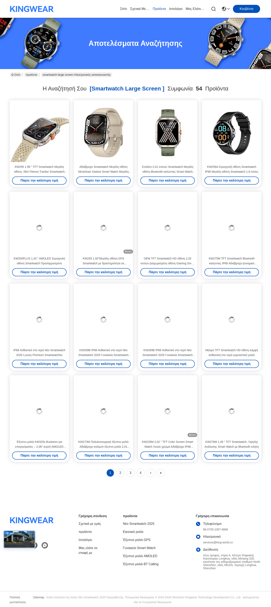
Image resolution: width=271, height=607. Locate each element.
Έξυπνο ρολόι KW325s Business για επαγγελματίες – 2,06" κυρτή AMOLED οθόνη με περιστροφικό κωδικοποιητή (39, 446)
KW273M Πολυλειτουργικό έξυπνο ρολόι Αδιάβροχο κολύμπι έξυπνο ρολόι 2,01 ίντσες (103, 446)
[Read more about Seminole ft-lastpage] (160, 473)
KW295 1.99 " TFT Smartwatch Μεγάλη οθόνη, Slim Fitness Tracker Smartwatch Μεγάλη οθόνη (39, 171)
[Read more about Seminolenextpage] (150, 473)
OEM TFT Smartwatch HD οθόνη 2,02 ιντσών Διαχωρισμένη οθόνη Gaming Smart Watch (168, 263)
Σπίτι (123, 9)
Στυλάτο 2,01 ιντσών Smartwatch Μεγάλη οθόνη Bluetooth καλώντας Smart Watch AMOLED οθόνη (167, 171)
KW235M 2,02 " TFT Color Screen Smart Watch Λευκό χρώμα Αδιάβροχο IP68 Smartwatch (167, 446)
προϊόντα (159, 9)
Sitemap (39, 597)
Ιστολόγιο (175, 9)
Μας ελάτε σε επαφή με (195, 9)
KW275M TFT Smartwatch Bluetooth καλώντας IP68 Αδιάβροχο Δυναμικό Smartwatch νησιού (231, 263)
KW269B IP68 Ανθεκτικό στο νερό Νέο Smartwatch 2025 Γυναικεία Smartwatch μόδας (103, 355)
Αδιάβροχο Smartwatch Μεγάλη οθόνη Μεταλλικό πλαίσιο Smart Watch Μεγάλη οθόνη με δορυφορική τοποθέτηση (103, 171)
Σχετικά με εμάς (140, 9)
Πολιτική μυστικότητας (18, 600)
